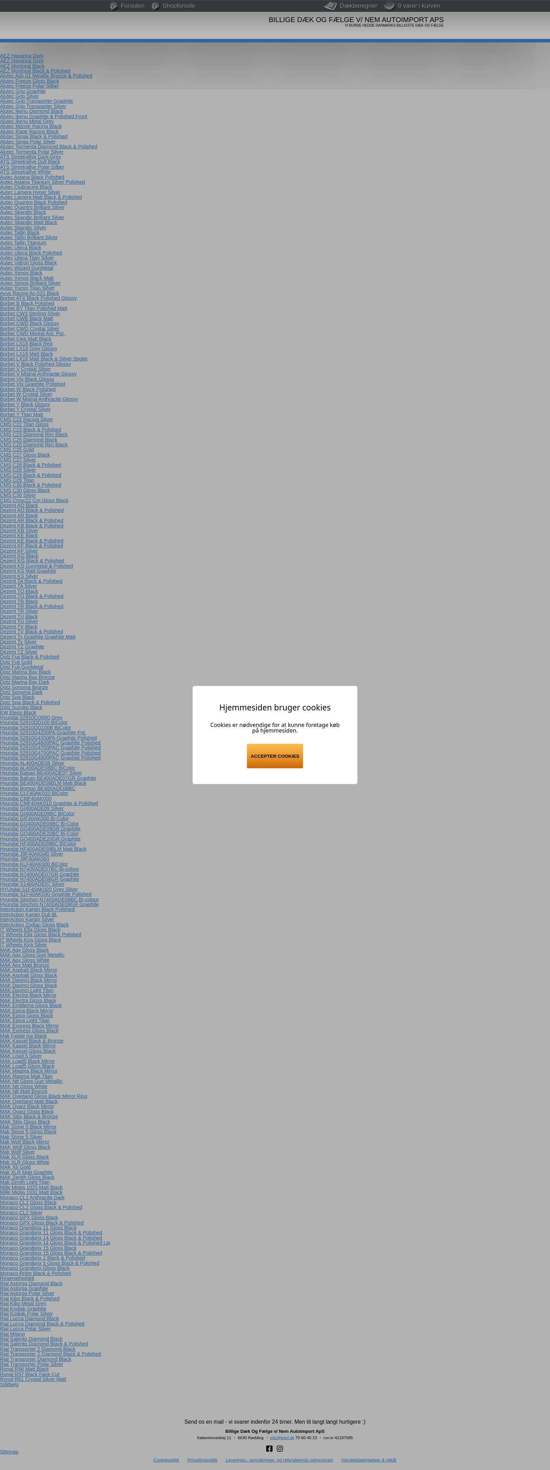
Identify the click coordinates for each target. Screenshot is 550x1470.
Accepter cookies (275, 756)
